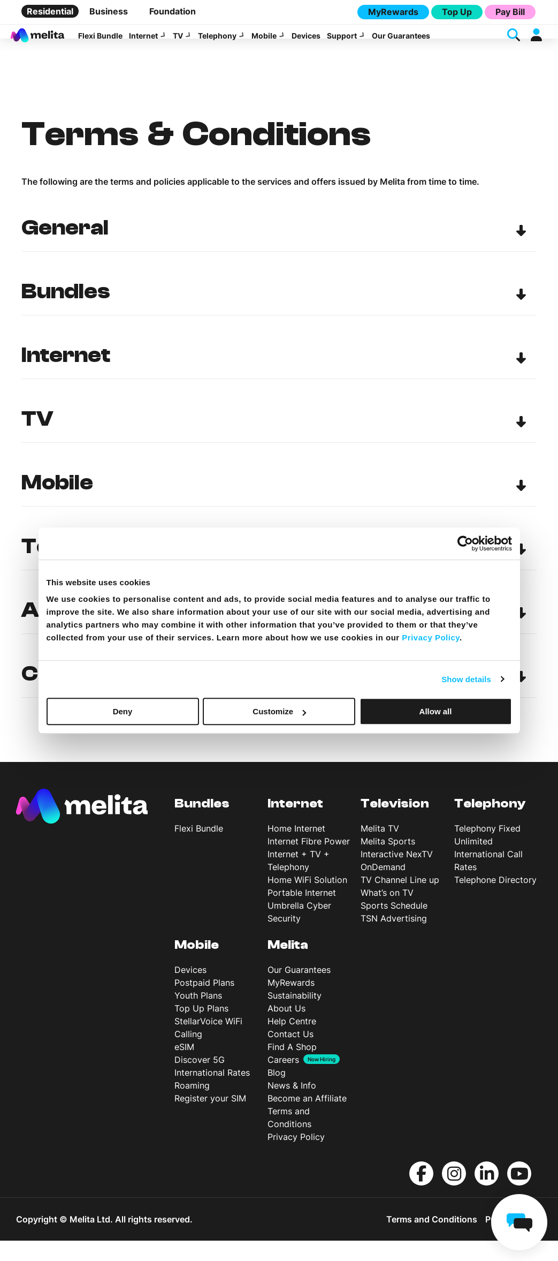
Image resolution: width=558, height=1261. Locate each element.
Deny (123, 711)
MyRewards (393, 11)
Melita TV (380, 848)
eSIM (184, 1067)
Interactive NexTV (397, 874)
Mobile (264, 42)
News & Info (291, 1105)
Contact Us (290, 1054)
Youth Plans (198, 1015)
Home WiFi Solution (307, 900)
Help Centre (291, 1041)
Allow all (435, 711)
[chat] (519, 1222)
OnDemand (383, 887)
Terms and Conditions (431, 1239)
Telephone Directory (495, 900)
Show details (466, 679)
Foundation (172, 11)
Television (395, 824)
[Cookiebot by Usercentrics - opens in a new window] (465, 543)
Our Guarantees (401, 42)
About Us (286, 1028)
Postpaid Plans (204, 1003)
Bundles (202, 824)
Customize (279, 711)
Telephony (217, 42)
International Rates (212, 1093)
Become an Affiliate (307, 1118)
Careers (283, 1080)
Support (342, 42)
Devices (306, 42)
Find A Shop (292, 1067)
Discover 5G (199, 1080)
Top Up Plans (201, 1028)
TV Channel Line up (400, 900)
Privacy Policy (296, 1157)
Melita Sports (388, 861)
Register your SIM (210, 1118)
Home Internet (296, 848)
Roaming (192, 1105)
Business (108, 11)
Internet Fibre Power (308, 861)
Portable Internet (301, 913)
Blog (276, 1093)
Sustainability (294, 1015)
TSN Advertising (394, 938)
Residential (50, 11)
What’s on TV (387, 913)
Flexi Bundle (100, 42)
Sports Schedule (394, 925)
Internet (143, 42)
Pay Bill (510, 11)
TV (178, 42)
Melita (287, 965)
